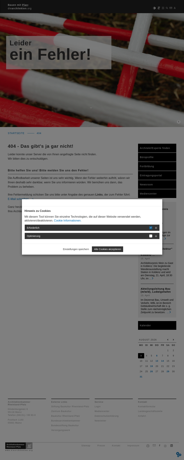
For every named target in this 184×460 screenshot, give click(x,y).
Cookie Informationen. (68, 220)
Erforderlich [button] (33, 227)
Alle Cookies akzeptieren (107, 249)
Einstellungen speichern (76, 249)
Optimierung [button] (33, 236)
